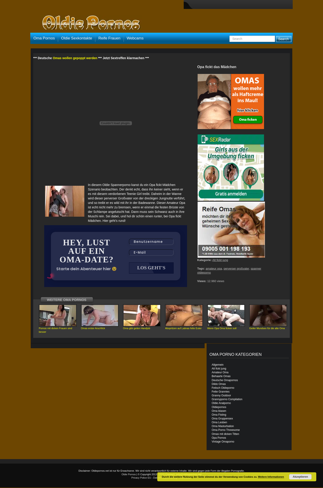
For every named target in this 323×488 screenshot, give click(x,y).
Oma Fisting (219, 415)
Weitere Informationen (271, 476)
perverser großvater (236, 268)
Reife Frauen (109, 38)
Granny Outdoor (221, 395)
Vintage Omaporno (223, 442)
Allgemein (218, 365)
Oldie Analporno (221, 403)
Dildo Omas (219, 384)
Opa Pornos (219, 438)
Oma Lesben (219, 422)
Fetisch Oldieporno (223, 388)
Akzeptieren (300, 476)
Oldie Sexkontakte (76, 38)
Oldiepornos (219, 407)
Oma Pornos (44, 38)
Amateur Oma (220, 372)
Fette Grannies (220, 392)
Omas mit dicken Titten (225, 434)
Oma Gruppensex (222, 419)
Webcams (135, 38)
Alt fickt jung (220, 260)
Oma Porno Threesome (226, 430)
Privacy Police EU (141, 478)
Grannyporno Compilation (227, 399)
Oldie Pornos (129, 474)
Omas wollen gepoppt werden (75, 58)
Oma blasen (219, 411)
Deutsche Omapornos (225, 380)
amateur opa (214, 268)
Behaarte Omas (221, 376)
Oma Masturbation (223, 426)
